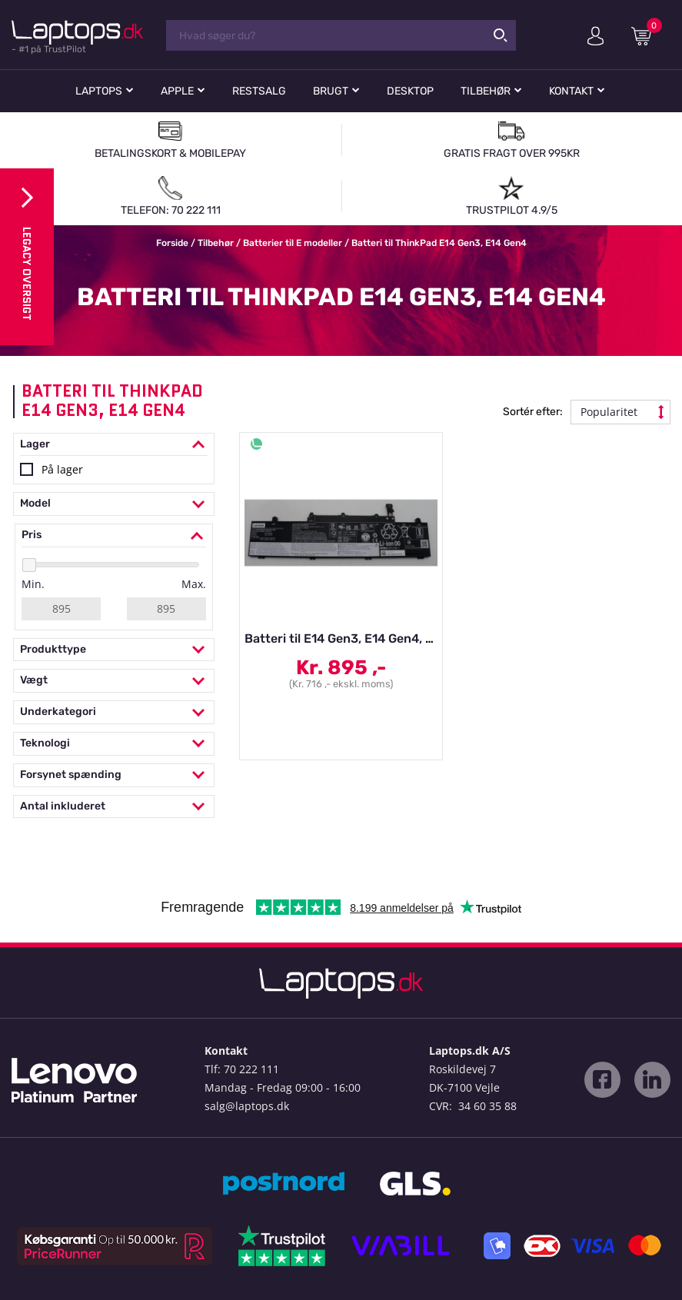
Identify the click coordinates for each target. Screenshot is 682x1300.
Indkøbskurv (646, 35)
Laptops (98, 91)
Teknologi (114, 743)
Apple (177, 91)
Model (114, 503)
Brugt (330, 91)
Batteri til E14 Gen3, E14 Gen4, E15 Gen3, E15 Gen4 (393, 638)
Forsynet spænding (114, 775)
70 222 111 (251, 1069)
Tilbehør (486, 91)
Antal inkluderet (114, 806)
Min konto (595, 36)
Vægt (114, 680)
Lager (114, 444)
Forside (172, 243)
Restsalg (259, 91)
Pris (114, 535)
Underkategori (114, 712)
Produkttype (114, 650)
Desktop (410, 91)
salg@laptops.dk (247, 1106)
